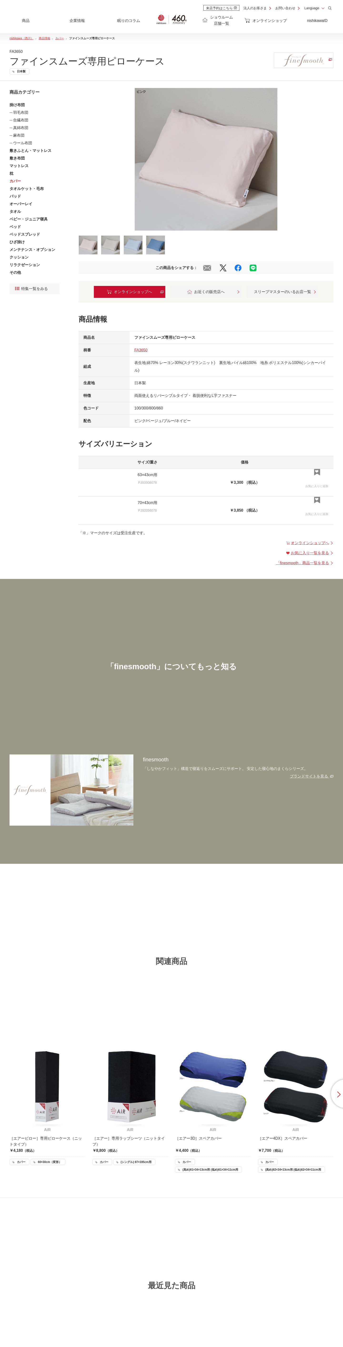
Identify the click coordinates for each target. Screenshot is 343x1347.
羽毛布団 (20, 112)
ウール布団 (22, 143)
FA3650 (140, 350)
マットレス (19, 166)
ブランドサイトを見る (311, 776)
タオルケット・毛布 (27, 189)
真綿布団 (20, 128)
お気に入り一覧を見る (309, 553)
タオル (15, 212)
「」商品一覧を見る (304, 563)
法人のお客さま (255, 8)
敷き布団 (17, 158)
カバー (15, 181)
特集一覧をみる (31, 289)
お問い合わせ (285, 8)
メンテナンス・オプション (32, 250)
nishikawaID (317, 21)
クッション (19, 257)
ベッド (15, 227)
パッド (15, 196)
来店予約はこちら (221, 8)
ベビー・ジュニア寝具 (29, 219)
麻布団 (19, 135)
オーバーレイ (21, 204)
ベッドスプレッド (25, 234)
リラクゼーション (25, 265)
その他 (15, 272)
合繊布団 (20, 120)
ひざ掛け (17, 242)
